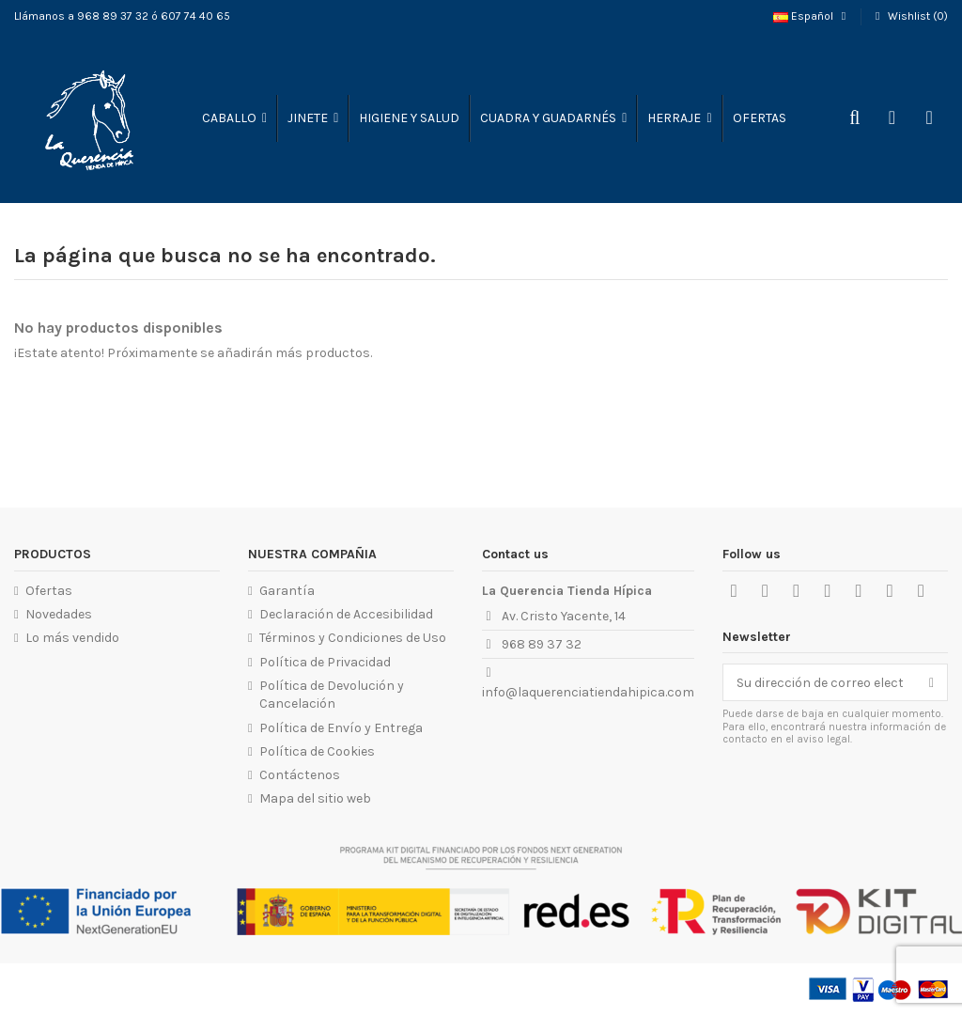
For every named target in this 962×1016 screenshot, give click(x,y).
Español (811, 16)
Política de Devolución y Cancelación (331, 695)
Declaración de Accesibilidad (346, 614)
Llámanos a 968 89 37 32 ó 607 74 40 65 (122, 16)
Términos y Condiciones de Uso (352, 638)
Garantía (287, 591)
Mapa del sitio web (315, 798)
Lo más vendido (72, 638)
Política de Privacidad (325, 662)
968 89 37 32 (542, 644)
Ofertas (48, 591)
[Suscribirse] (931, 682)
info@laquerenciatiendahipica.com (588, 692)
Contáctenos (299, 775)
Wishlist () (909, 16)
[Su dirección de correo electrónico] (819, 682)
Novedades (58, 614)
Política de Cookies (317, 751)
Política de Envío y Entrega (341, 728)
